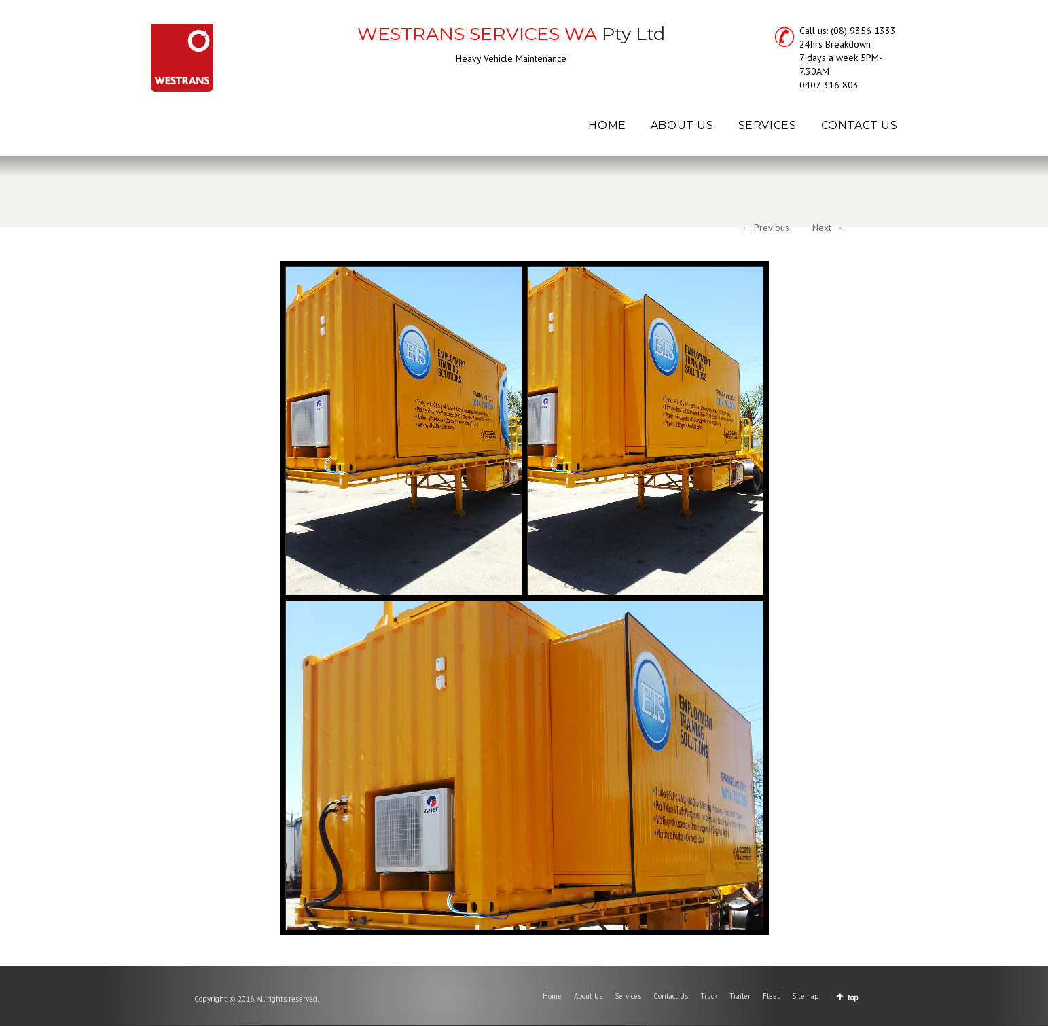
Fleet (771, 996)
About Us (588, 996)
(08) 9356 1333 (863, 30)
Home (552, 996)
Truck (708, 996)
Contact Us (670, 996)
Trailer (740, 996)
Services (628, 996)
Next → (828, 228)
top (853, 997)
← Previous (765, 228)
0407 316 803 (829, 85)
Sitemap (805, 996)
